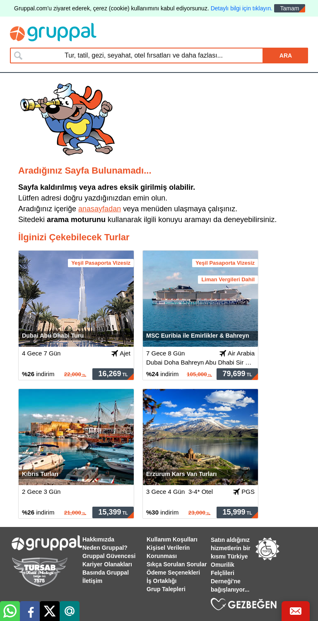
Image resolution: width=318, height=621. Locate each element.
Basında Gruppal (105, 572)
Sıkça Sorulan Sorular (177, 564)
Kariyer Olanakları (107, 564)
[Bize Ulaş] (296, 611)
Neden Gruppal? (105, 547)
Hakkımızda (98, 539)
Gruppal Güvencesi (108, 556)
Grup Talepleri (166, 589)
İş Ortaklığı (161, 581)
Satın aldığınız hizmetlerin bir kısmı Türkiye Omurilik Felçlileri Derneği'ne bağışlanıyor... (231, 564)
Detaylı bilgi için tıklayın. (241, 8)
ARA (285, 55)
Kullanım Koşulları (172, 539)
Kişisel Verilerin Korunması (168, 551)
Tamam (289, 8)
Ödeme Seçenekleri (173, 572)
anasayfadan (99, 209)
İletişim (92, 581)
